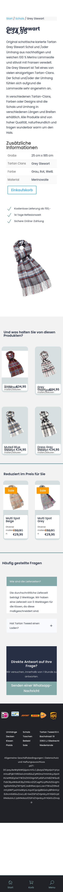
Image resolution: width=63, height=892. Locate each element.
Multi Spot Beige (13, 519)
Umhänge (11, 732)
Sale (25, 745)
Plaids (9, 745)
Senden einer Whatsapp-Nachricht (31, 688)
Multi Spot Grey (44, 519)
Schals (19, 18)
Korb (31, 887)
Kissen (9, 740)
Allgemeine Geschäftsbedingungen (23, 758)
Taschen (27, 736)
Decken (10, 736)
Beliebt (26, 740)
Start (9, 18)
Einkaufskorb (22, 190)
